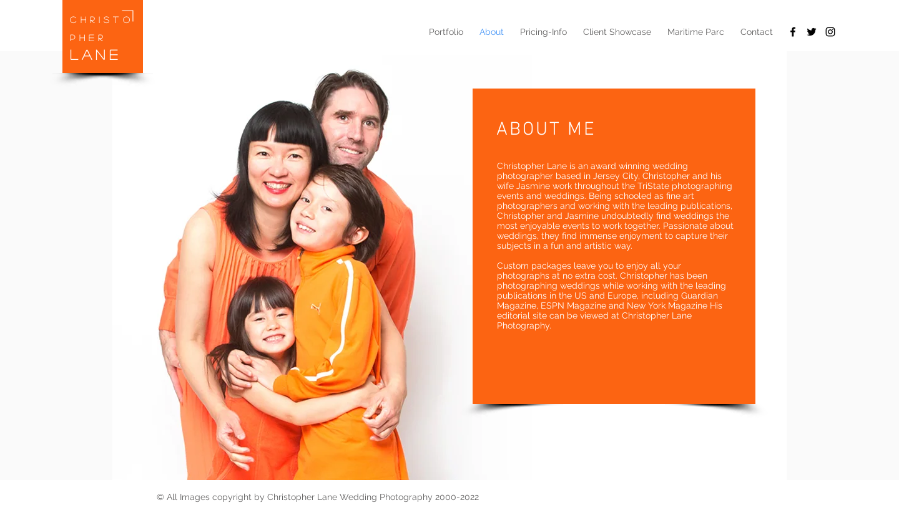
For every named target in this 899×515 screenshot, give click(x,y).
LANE (95, 54)
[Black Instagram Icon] (830, 32)
